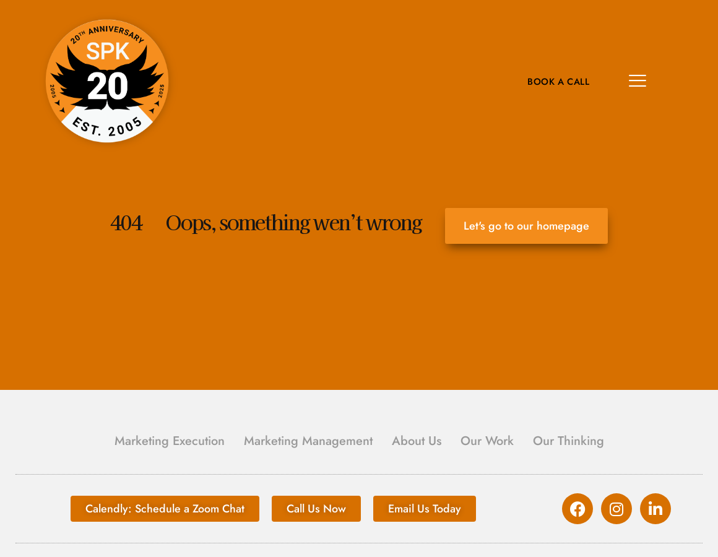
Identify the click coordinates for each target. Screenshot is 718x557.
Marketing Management (308, 441)
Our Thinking (568, 441)
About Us (416, 441)
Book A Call (557, 82)
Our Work (487, 441)
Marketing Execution (170, 441)
